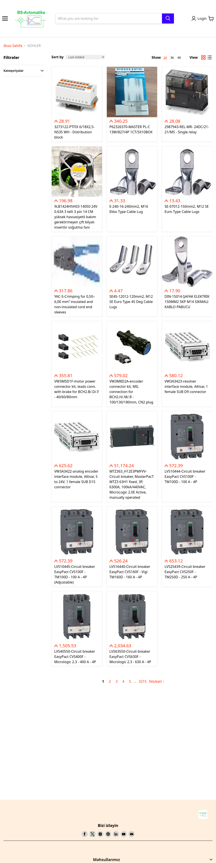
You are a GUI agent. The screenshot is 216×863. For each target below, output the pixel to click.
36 (172, 57)
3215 (143, 681)
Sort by (57, 57)
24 (165, 57)
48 (179, 57)
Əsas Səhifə (12, 45)
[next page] (135, 681)
